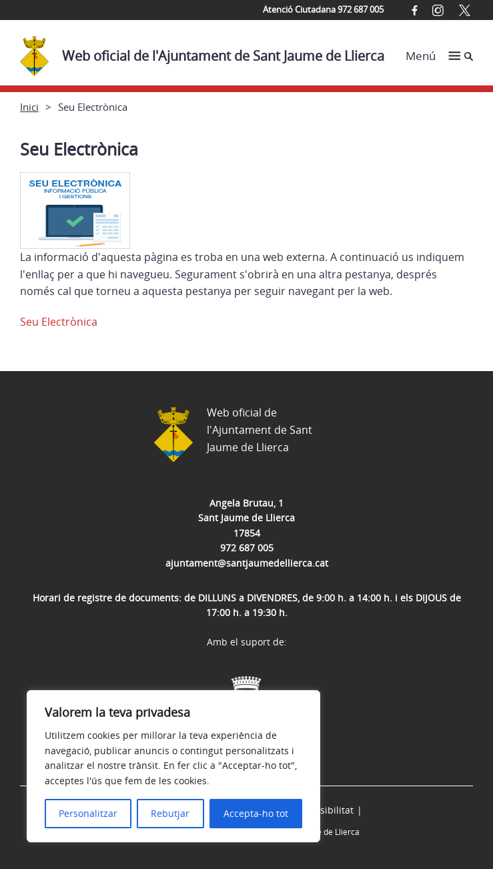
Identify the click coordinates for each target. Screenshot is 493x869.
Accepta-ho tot (255, 813)
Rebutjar (170, 813)
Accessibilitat (324, 810)
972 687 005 (247, 547)
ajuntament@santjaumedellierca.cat (246, 563)
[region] (173, 766)
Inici (29, 106)
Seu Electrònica (58, 321)
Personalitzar (88, 813)
